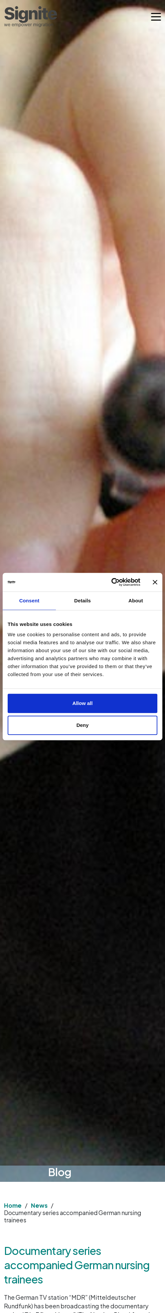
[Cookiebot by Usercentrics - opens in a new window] (111, 582)
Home (13, 1205)
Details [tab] (82, 600)
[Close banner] (155, 582)
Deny (83, 725)
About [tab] (135, 600)
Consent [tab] (29, 600)
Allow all (83, 703)
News (39, 1205)
